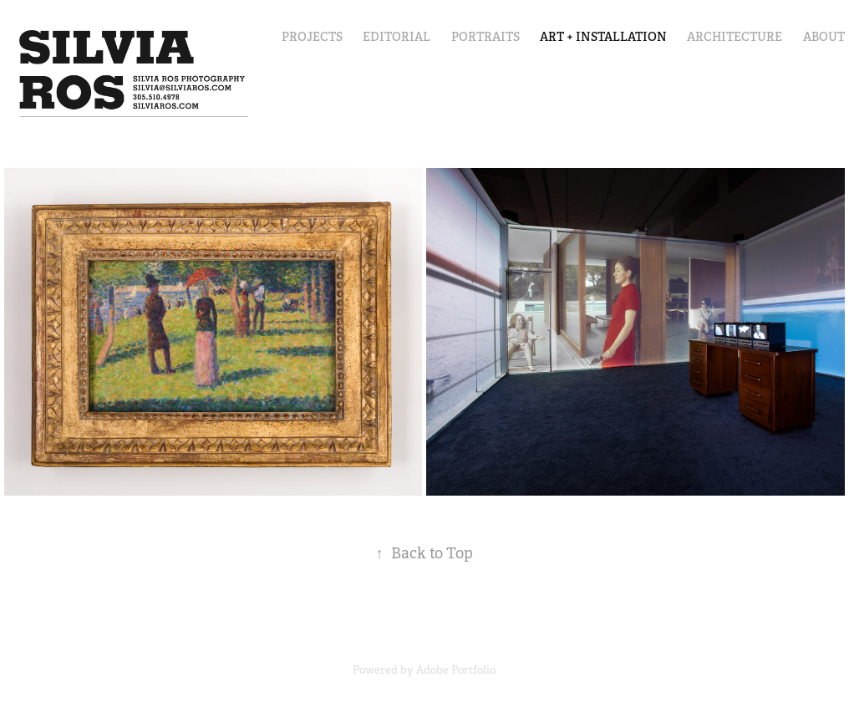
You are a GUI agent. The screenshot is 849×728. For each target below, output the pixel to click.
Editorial (396, 36)
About (824, 36)
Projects (312, 36)
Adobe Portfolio (456, 670)
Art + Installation (603, 36)
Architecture (734, 36)
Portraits (485, 36)
